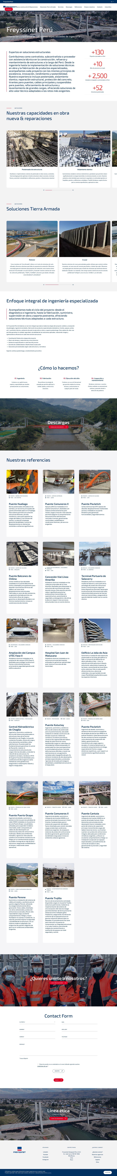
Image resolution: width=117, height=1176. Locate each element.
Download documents (57, 427)
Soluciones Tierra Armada (48, 7)
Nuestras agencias (97, 1154)
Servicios (60, 7)
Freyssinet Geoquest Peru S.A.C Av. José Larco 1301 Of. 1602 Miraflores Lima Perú (71, 1156)
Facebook (45, 1157)
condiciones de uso (42, 1066)
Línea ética (108, 7)
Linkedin (45, 1152)
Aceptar (107, 1172)
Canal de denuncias (57, 1118)
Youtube (45, 1154)
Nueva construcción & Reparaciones (27, 7)
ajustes (49, 1173)
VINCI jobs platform (57, 982)
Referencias (78, 7)
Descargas (69, 7)
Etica (97, 1162)
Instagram (45, 1159)
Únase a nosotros (89, 7)
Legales (97, 1159)
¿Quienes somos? (97, 1152)
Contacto (99, 7)
